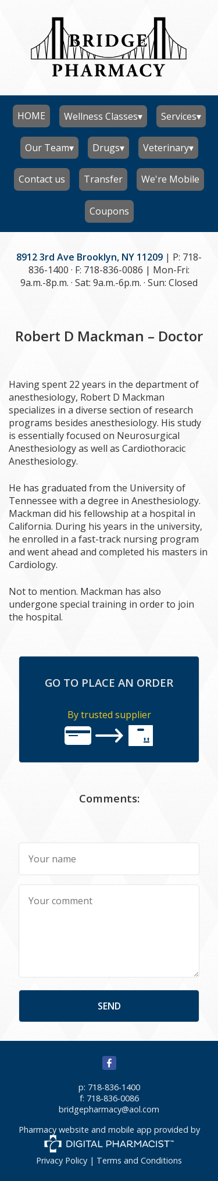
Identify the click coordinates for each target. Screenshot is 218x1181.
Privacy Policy (61, 1160)
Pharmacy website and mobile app (85, 1129)
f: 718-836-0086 (109, 1098)
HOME (31, 115)
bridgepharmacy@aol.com (109, 1109)
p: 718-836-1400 (109, 1087)
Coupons (109, 211)
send (109, 1006)
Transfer (103, 179)
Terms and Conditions (139, 1160)
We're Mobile (170, 179)
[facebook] (109, 1066)
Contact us (42, 179)
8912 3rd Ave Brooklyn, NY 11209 (89, 257)
